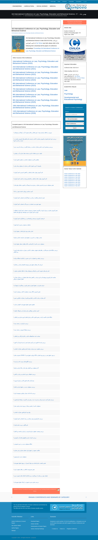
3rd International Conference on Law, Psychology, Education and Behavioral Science (46, 15)
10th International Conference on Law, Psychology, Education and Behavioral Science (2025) (36, 107)
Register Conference (72, 528)
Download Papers (35, 521)
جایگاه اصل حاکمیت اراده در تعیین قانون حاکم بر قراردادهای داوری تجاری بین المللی (33, 317)
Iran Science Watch (16, 525)
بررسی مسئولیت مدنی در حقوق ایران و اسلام (24, 387)
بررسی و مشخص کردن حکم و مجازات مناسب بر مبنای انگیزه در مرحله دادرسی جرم (33, 147)
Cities (59, 1)
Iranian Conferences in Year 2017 (72, 185)
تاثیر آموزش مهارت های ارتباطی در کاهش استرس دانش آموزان (28, 172)
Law (24, 15)
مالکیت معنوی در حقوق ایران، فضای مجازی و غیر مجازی (27, 450)
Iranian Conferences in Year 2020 (72, 180)
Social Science (42, 6)
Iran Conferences (16, 15)
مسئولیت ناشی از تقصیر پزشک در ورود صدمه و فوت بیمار (27, 406)
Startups (14, 530)
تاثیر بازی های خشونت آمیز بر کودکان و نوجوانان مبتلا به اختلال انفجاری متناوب (31, 271)
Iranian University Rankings (37, 528)
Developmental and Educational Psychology (73, 98)
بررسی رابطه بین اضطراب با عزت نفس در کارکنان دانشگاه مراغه (29, 258)
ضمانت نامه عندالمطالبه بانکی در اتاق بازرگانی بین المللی (27, 336)
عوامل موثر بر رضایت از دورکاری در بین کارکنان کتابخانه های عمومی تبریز (31, 475)
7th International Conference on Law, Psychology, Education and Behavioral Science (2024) (35, 90)
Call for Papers (15, 528)
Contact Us (55, 528)
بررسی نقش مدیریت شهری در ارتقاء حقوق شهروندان (26, 482)
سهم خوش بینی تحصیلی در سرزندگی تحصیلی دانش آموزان (27, 204)
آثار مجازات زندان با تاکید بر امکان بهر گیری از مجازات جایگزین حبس (29, 298)
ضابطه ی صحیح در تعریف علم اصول (22, 225)
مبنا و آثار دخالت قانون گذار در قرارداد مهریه (24, 380)
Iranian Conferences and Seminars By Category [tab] (49, 497)
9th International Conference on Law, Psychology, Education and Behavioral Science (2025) (35, 101)
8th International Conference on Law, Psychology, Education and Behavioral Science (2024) (35, 96)
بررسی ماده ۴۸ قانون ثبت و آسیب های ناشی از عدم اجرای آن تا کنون (29, 342)
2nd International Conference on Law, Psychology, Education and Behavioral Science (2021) (35, 68)
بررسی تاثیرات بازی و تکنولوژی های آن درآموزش (25, 437)
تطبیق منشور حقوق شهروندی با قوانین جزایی (24, 304)
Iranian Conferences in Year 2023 (72, 175)
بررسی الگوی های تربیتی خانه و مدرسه (23, 361)
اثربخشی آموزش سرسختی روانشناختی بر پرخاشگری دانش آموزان (29, 218)
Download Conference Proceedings (75, 23)
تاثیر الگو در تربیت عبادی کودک (21, 425)
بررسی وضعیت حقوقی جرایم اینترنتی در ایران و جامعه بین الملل (29, 431)
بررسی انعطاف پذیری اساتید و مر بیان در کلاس (25, 374)
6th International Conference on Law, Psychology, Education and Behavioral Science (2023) (35, 84)
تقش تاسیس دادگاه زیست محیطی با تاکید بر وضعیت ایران (27, 291)
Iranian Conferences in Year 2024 (72, 173)
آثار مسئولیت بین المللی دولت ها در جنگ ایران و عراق (26, 368)
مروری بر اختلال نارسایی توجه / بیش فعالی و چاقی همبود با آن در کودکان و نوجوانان (33, 132)
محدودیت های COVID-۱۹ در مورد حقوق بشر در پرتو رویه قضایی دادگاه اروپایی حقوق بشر (34, 355)
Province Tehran (81, 78)
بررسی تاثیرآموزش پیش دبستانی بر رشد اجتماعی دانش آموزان (28, 418)
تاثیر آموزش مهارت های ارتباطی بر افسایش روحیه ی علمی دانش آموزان (30, 178)
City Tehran (77, 76)
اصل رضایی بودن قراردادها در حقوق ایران (23, 231)
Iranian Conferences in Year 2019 (72, 182)
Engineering (17, 6)
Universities (71, 1)
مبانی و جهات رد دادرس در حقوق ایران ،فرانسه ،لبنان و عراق (28, 237)
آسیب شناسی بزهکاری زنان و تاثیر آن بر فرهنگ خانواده (26, 310)
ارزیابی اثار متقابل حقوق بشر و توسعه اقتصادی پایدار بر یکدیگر (28, 264)
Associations (78, 1)
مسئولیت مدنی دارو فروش (20, 456)
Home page (53, 1)
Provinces (65, 1)
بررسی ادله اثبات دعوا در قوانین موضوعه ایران (24, 393)
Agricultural (29, 6)
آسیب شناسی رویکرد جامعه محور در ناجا (23, 191)
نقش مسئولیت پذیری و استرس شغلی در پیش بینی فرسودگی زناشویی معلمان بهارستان (34, 185)
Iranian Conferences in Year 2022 (72, 177)
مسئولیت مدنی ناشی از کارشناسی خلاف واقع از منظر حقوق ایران (29, 244)
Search (67, 111)
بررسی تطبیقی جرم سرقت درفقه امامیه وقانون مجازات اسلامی (28, 349)
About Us (62, 528)
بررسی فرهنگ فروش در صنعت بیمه (22, 330)
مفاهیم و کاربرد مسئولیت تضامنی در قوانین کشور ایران (26, 159)
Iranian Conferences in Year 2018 (72, 184)
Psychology (68, 94)
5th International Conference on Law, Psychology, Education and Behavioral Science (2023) (35, 79)
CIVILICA (67, 521)
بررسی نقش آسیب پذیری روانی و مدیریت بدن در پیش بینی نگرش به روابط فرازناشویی (34, 399)
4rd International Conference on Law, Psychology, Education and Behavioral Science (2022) (35, 73)
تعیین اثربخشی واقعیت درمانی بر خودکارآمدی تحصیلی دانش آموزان (29, 197)
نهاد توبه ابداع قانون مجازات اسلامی (22, 412)
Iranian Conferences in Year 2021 (72, 179)
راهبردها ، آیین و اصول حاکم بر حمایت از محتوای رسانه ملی (27, 166)
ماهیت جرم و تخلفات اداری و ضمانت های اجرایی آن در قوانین (28, 153)
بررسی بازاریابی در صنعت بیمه (21, 323)
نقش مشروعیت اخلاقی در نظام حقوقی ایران (24, 469)
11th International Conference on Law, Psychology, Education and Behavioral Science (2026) (36, 112)
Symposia (33, 537)
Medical (53, 6)
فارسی (85, 1)
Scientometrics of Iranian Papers (38, 526)
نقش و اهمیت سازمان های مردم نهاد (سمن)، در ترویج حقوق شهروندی (30, 463)
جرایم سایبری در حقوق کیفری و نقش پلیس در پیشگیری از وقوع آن (29, 285)
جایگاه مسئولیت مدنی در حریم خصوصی (23, 444)
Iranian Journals (35, 523)
